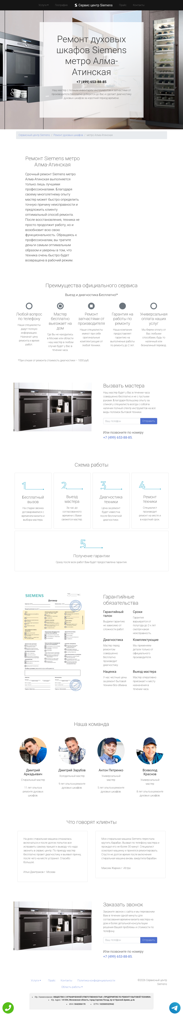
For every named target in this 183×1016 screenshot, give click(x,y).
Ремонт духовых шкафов (68, 135)
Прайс (122, 5)
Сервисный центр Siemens (34, 135)
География (61, 5)
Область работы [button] (71, 987)
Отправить (148, 421)
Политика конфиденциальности (96, 980)
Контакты (139, 5)
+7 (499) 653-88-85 (92, 82)
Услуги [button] (42, 5)
